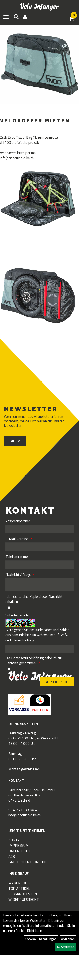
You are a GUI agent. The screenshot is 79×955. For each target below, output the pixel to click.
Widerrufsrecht (23, 899)
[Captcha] (39, 649)
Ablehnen (68, 939)
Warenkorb (19, 883)
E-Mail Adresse (17, 538)
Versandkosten (22, 894)
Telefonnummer (17, 556)
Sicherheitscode (17, 615)
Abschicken (56, 681)
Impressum (18, 845)
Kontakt (16, 840)
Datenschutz (20, 851)
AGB (11, 856)
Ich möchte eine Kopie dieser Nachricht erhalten (34, 599)
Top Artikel (19, 888)
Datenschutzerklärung (27, 658)
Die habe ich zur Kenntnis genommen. (33, 660)
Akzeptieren (66, 947)
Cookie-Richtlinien (29, 930)
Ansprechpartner (17, 521)
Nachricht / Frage (18, 574)
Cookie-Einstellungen (40, 939)
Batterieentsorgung (27, 862)
